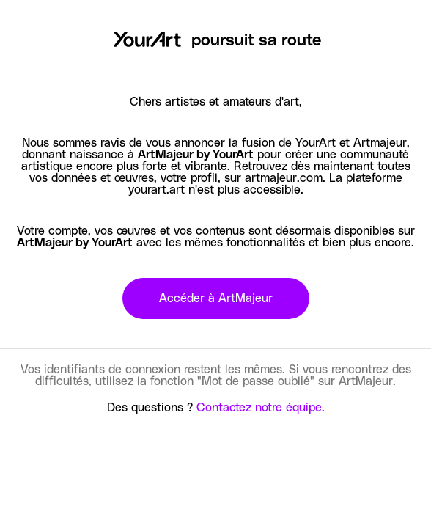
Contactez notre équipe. (260, 408)
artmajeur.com (284, 178)
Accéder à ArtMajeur (216, 298)
